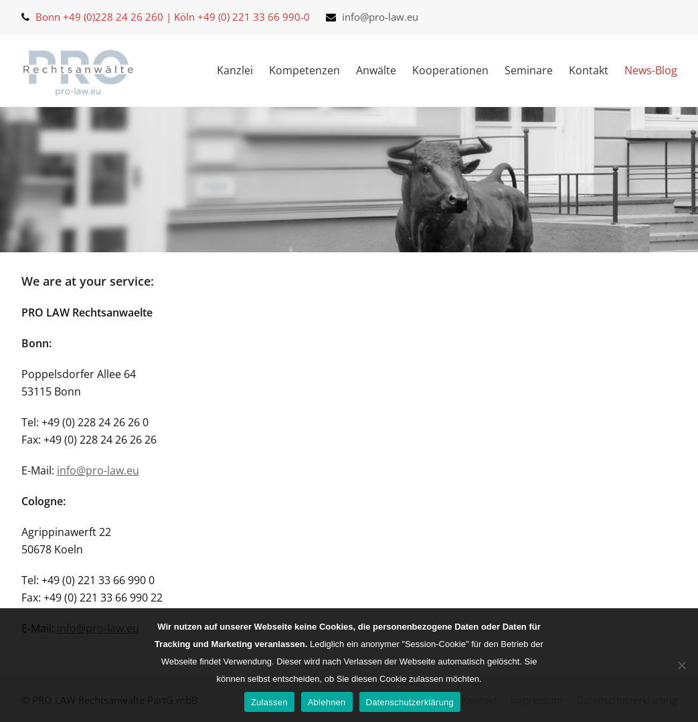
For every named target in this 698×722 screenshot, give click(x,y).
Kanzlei (235, 70)
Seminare (529, 70)
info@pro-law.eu (380, 16)
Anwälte (376, 70)
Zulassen (269, 702)
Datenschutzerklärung (410, 702)
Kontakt (588, 70)
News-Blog (650, 70)
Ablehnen (327, 702)
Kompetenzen (304, 70)
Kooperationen (450, 70)
